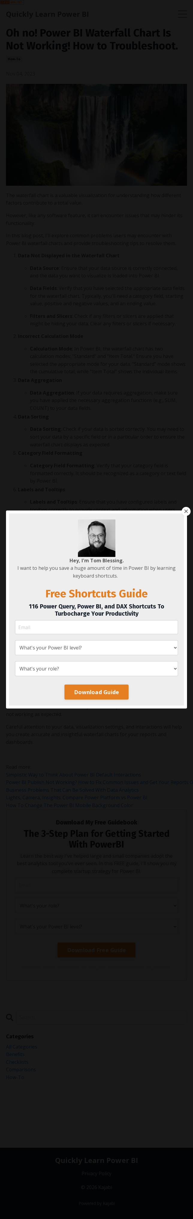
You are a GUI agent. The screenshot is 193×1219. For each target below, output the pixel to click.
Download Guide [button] (96, 692)
